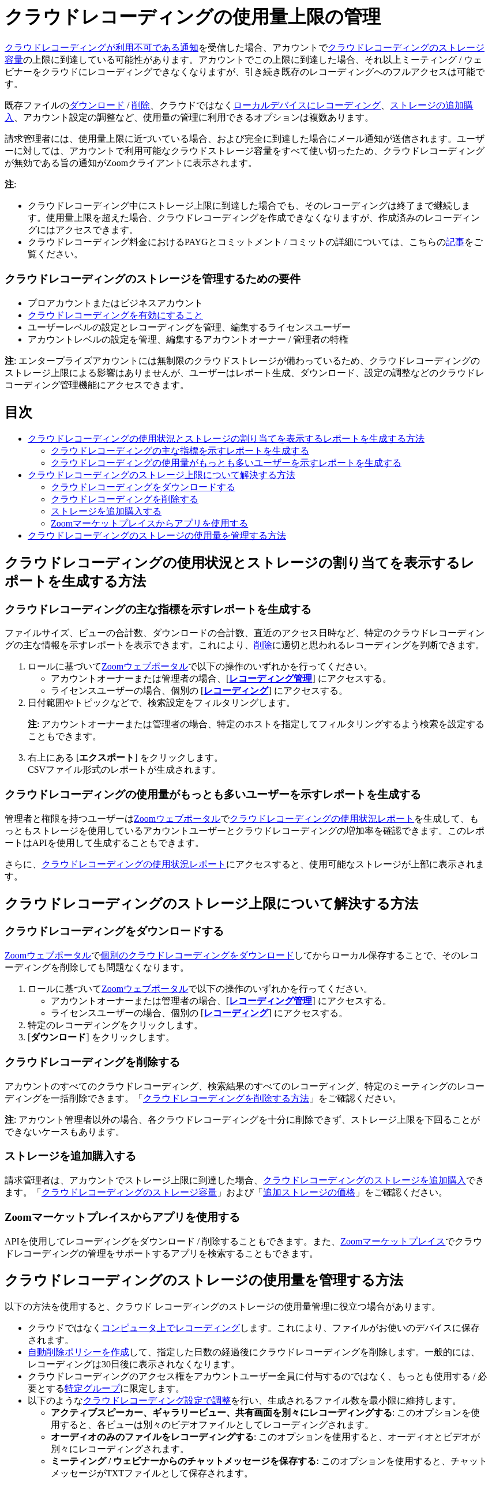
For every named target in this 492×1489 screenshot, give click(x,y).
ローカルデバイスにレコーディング (307, 105)
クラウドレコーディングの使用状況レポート (322, 819)
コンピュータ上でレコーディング (171, 1328)
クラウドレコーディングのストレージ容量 (129, 1192)
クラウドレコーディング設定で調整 (157, 1400)
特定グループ (92, 1388)
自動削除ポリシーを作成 (78, 1352)
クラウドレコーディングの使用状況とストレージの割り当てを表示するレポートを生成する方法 (226, 438)
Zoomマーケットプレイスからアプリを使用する (149, 523)
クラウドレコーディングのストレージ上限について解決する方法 (161, 475)
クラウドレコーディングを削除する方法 (226, 1098)
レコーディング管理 (270, 678)
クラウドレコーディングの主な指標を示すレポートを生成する (180, 451)
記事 (455, 242)
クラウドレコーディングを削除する (124, 499)
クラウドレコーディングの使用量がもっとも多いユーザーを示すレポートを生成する (226, 463)
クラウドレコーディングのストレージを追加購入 (364, 1180)
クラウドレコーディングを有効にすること (115, 315)
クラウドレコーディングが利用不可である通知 (101, 47)
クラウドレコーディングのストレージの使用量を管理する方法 (157, 535)
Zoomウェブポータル (145, 666)
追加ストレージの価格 (309, 1192)
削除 (141, 105)
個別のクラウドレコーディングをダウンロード (197, 955)
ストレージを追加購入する (106, 511)
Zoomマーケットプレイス (392, 1241)
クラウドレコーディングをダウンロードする (143, 487)
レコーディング (236, 690)
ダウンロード (97, 105)
